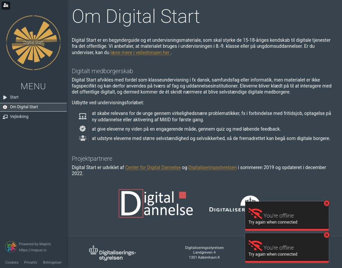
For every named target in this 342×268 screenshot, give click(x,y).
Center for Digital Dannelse (153, 167)
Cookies (11, 262)
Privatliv (30, 262)
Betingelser (52, 262)
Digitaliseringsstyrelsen (212, 167)
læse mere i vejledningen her (141, 52)
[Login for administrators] (6, 5)
